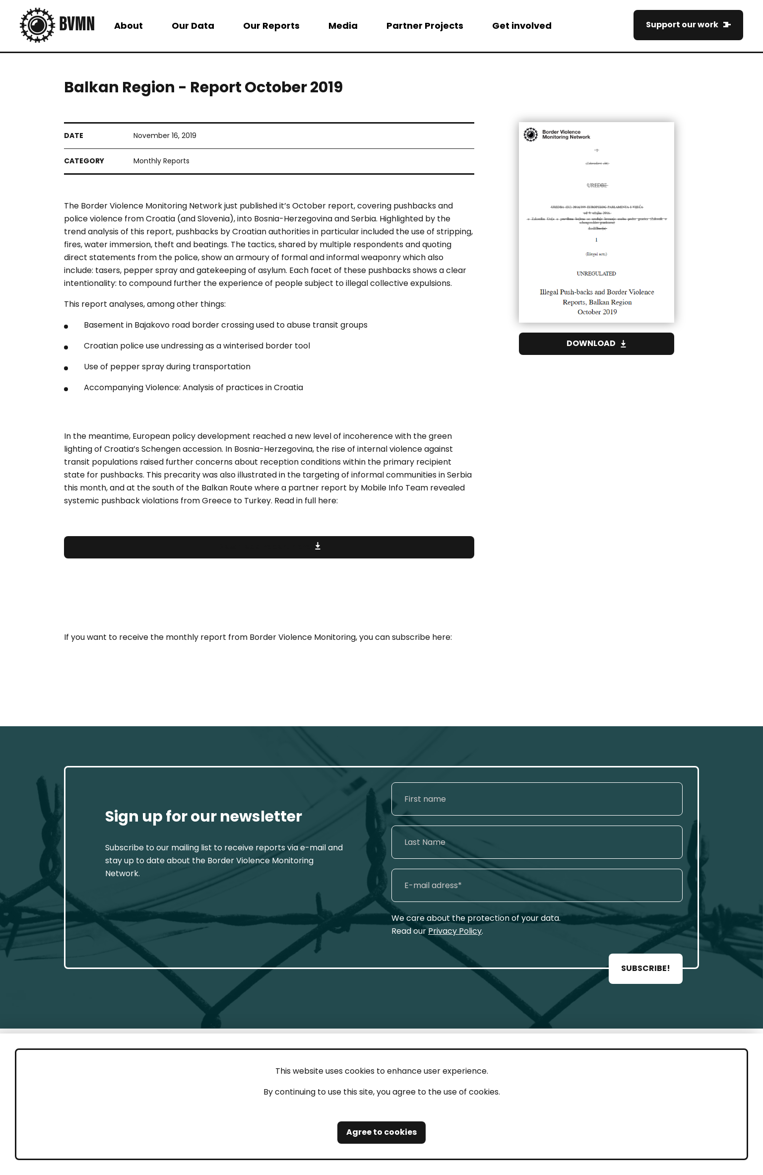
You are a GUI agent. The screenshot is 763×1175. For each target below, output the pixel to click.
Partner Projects (424, 25)
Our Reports (271, 25)
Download (591, 343)
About (128, 25)
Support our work (682, 24)
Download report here (264, 547)
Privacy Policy (455, 931)
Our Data (193, 25)
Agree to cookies (381, 1132)
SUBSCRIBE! (645, 968)
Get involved (522, 25)
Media (343, 25)
